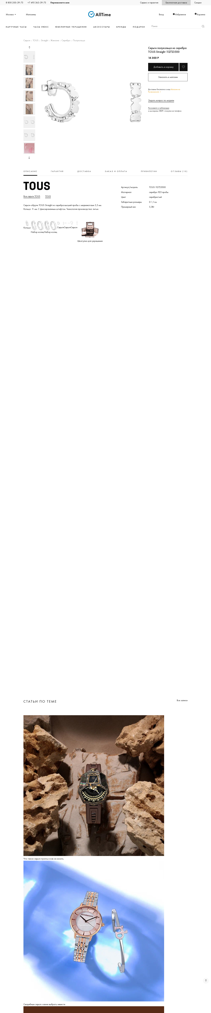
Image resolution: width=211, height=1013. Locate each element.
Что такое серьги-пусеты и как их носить (43, 858)
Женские (55, 40)
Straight (44, 40)
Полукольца (79, 40)
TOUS (35, 40)
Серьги (26, 40)
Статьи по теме (40, 701)
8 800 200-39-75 (14, 2)
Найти (203, 26)
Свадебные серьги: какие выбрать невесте (44, 1004)
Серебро (66, 40)
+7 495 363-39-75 (37, 2)
